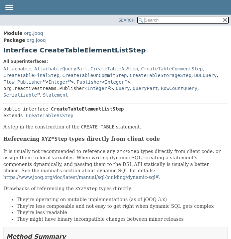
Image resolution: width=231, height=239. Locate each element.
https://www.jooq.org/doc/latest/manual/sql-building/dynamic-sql (79, 177)
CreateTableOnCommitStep (94, 75)
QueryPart (145, 88)
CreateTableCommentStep (171, 68)
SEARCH (127, 20)
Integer (58, 82)
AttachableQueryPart (60, 68)
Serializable (20, 95)
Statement (55, 95)
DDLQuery (205, 75)
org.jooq (33, 33)
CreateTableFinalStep (31, 75)
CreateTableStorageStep (160, 75)
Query (123, 88)
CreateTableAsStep (114, 68)
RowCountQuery (179, 88)
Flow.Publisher (23, 82)
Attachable (17, 68)
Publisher (89, 82)
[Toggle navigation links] (9, 8)
